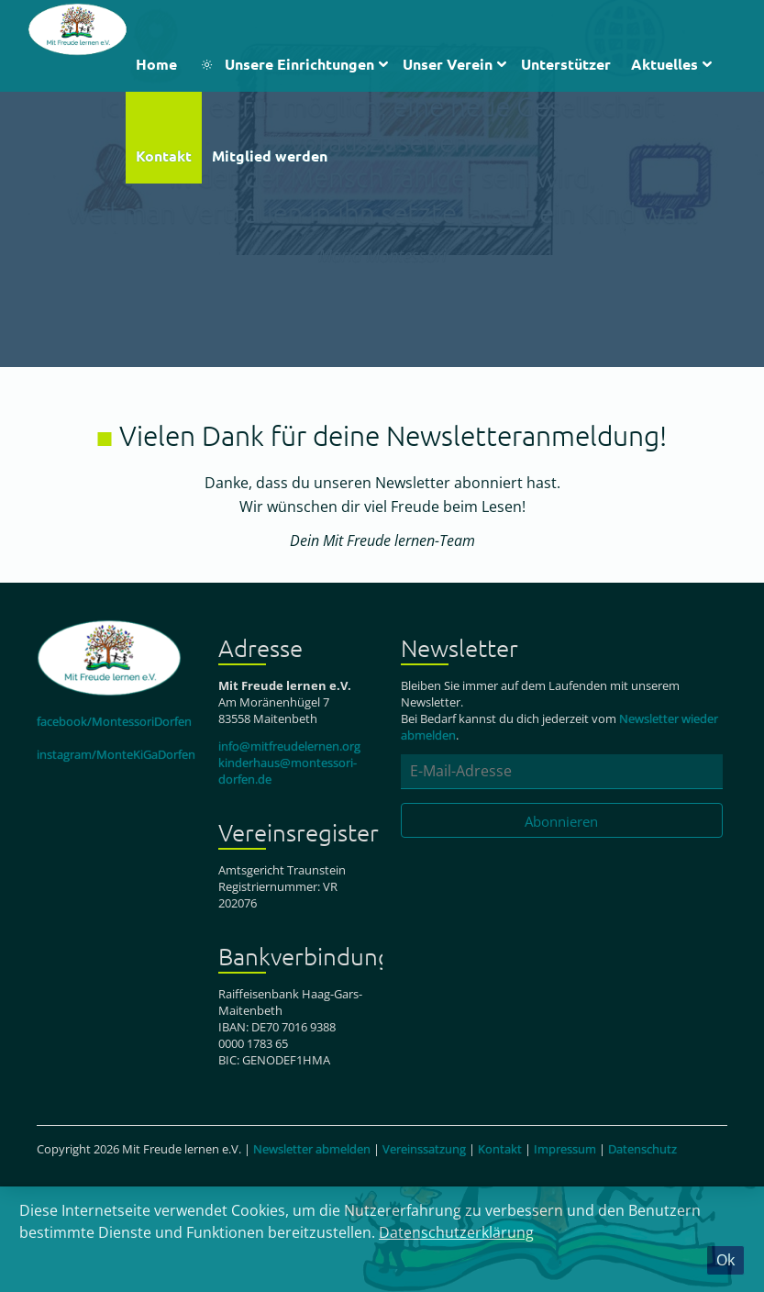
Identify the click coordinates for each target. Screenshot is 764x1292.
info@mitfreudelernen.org (289, 746)
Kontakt (500, 1149)
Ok (725, 1260)
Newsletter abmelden (312, 1149)
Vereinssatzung (424, 1149)
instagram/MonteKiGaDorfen (116, 754)
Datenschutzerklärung (456, 1232)
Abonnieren (561, 821)
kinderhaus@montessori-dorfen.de (287, 770)
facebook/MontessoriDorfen (114, 721)
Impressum (565, 1149)
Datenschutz (642, 1149)
